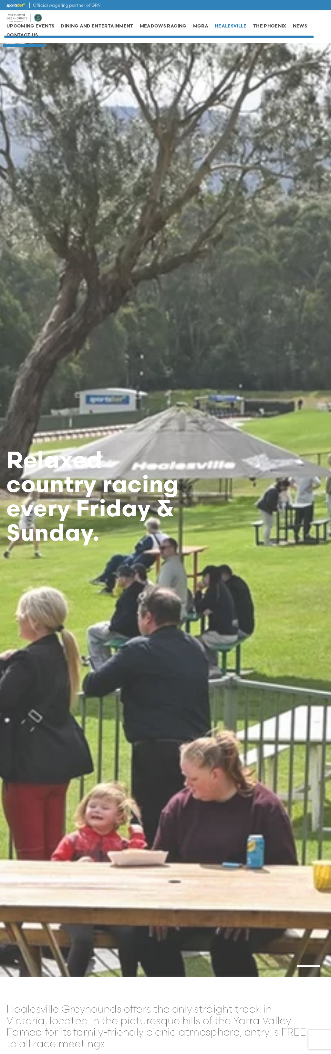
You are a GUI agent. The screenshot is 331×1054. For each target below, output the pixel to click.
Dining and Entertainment (97, 28)
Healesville (231, 28)
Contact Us (22, 37)
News (300, 28)
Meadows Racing (163, 28)
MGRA (200, 28)
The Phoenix (269, 28)
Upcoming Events (30, 28)
